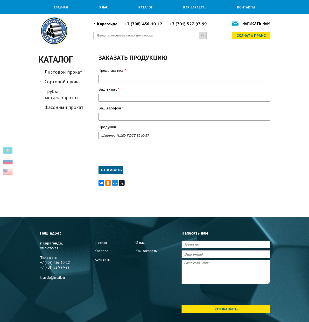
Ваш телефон (110, 108)
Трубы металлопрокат (61, 94)
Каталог (145, 7)
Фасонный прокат (64, 107)
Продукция (107, 126)
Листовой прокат (63, 72)
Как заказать (194, 7)
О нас (103, 7)
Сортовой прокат (63, 82)
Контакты (246, 7)
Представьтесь (112, 70)
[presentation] (135, 152)
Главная (61, 7)
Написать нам (256, 23)
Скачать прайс (251, 35)
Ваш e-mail (108, 89)
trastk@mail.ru (52, 277)
